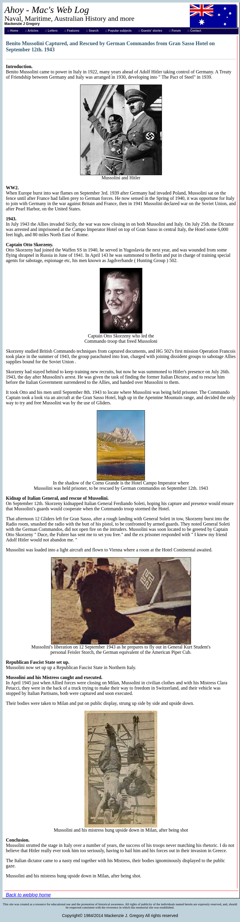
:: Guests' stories (150, 30)
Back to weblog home (28, 894)
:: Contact (194, 30)
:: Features (71, 30)
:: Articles (31, 30)
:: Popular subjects (118, 30)
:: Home (12, 30)
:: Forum (175, 30)
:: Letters (51, 30)
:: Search (92, 30)
